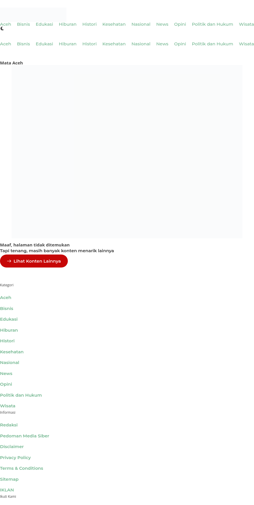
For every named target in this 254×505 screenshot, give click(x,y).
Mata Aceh (11, 63)
